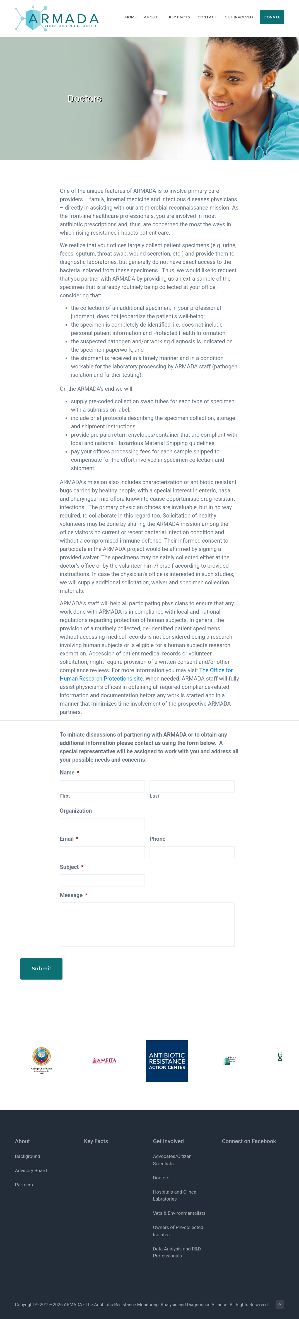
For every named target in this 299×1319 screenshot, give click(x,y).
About (22, 1135)
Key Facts (96, 1135)
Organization (76, 810)
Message (73, 895)
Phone (157, 838)
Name (69, 772)
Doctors (161, 1172)
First (65, 796)
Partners (24, 1179)
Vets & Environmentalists (179, 1207)
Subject (71, 867)
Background (27, 1150)
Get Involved (168, 1135)
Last (154, 796)
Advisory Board (31, 1165)
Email (69, 838)
